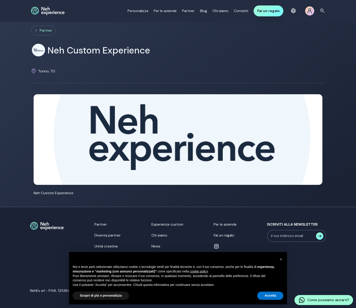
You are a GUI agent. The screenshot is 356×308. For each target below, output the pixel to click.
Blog (203, 10)
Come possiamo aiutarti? (323, 300)
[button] (294, 10)
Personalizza (138, 10)
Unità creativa (106, 246)
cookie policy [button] (199, 271)
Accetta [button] (270, 295)
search (322, 11)
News (155, 246)
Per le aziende (165, 10)
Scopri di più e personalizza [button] (101, 295)
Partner (188, 10)
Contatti (241, 10)
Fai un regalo (268, 10)
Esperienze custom (167, 224)
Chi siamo (220, 10)
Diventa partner (107, 235)
